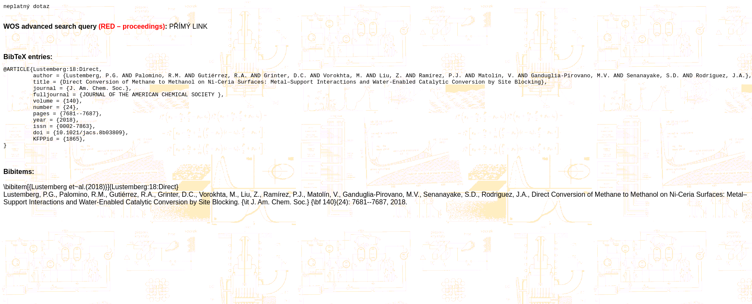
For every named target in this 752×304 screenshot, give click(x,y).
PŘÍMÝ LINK (188, 27)
